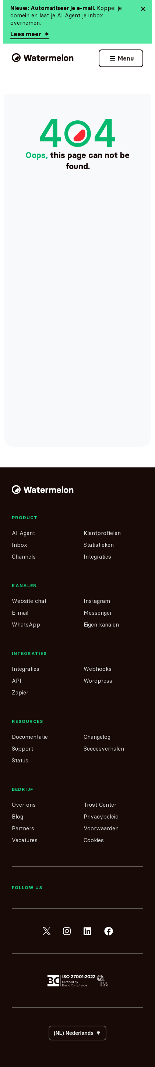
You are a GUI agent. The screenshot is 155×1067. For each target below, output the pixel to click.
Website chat (29, 600)
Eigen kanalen (101, 624)
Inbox (19, 544)
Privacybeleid (101, 816)
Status (20, 760)
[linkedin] (88, 931)
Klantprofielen (102, 532)
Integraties (97, 556)
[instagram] (67, 931)
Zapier (20, 692)
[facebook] (108, 931)
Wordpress (98, 680)
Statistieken (99, 544)
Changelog (97, 736)
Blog (17, 816)
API (16, 680)
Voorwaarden (101, 828)
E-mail (20, 612)
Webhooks (98, 668)
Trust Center (100, 804)
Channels (24, 556)
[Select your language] (77, 1033)
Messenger (98, 612)
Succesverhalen (104, 748)
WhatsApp (26, 624)
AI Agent (23, 532)
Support (22, 748)
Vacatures (25, 840)
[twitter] (46, 931)
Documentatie (30, 736)
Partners (23, 828)
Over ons (24, 804)
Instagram (97, 600)
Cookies (94, 840)
